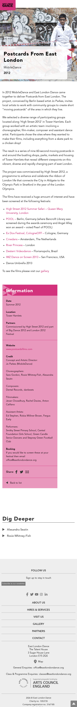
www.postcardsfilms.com (19, 349)
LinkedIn (46, 594)
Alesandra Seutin (17, 529)
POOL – (11, 219)
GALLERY (38, 624)
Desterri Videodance (18, 251)
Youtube (36, 594)
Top (74, 704)
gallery (45, 271)
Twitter (31, 594)
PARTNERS (38, 631)
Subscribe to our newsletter (13, 584)
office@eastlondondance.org (48, 668)
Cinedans (11, 239)
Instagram (41, 594)
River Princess (14, 245)
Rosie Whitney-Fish (19, 536)
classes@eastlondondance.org (55, 674)
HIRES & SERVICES (38, 610)
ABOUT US (38, 602)
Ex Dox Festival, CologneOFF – (25, 233)
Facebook (27, 594)
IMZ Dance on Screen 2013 (22, 257)
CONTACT (38, 638)
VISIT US (39, 617)
